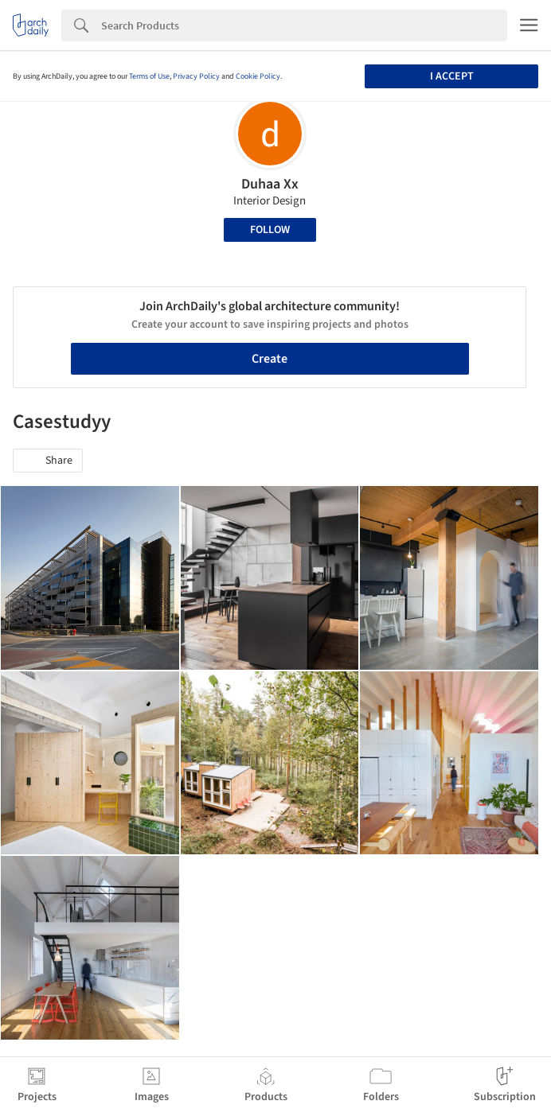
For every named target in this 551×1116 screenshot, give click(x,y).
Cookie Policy (258, 76)
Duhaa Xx (270, 184)
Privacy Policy (196, 76)
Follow (270, 230)
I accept (452, 76)
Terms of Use (149, 76)
